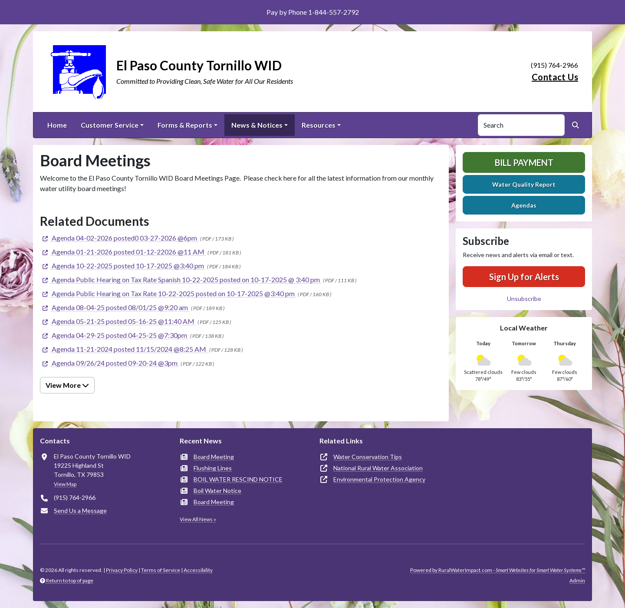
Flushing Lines (213, 468)
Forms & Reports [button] (185, 125)
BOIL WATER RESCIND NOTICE (238, 479)
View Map (65, 484)
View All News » (198, 519)
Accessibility (198, 570)
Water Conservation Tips (367, 456)
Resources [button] (319, 125)
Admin (577, 580)
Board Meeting (214, 456)
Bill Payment (524, 162)
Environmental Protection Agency (379, 479)
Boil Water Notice (217, 490)
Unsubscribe (524, 298)
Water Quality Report (524, 184)
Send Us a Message (80, 510)
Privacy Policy (122, 570)
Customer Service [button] (109, 125)
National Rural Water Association (378, 468)
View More (67, 385)
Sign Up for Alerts (524, 276)
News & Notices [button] (257, 125)
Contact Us (555, 77)
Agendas (523, 205)
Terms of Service (160, 570)
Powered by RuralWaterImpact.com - (497, 570)
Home (57, 125)
